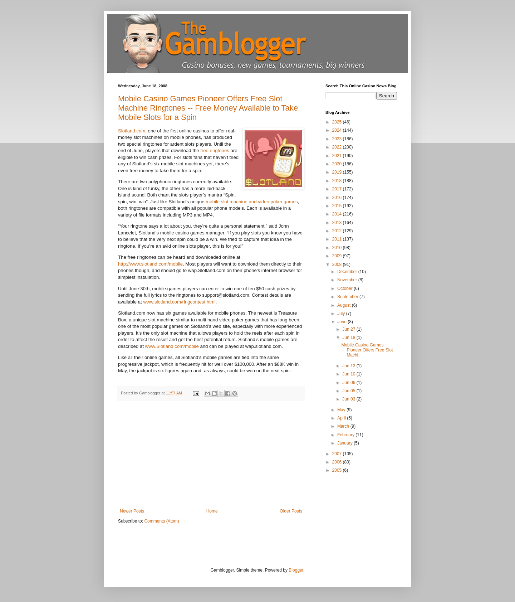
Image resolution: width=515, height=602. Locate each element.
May (342, 409)
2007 (337, 453)
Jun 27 (349, 329)
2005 (337, 470)
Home (212, 511)
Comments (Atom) (161, 521)
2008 (337, 264)
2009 (337, 255)
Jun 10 (349, 374)
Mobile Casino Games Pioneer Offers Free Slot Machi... (367, 350)
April (342, 418)
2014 (337, 214)
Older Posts (291, 511)
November (347, 279)
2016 (337, 197)
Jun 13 (349, 365)
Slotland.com (131, 130)
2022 (337, 147)
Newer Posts (132, 511)
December (347, 271)
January (345, 443)
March (343, 426)
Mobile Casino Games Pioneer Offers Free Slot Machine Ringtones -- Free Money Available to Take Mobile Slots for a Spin (208, 108)
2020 (337, 163)
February (346, 434)
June (342, 321)
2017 (337, 188)
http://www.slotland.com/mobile (150, 264)
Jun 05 (349, 390)
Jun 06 (349, 382)
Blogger (296, 570)
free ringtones (215, 150)
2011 (337, 239)
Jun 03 (349, 399)
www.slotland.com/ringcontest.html (179, 302)
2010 (337, 247)
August (344, 305)
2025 (337, 122)
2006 (337, 462)
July (341, 313)
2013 (337, 222)
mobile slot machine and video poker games (252, 201)
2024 (337, 130)
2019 (337, 172)
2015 (337, 205)
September (348, 296)
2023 (337, 138)
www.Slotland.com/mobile (172, 346)
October (345, 288)
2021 (337, 155)
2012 (337, 230)
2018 (337, 180)
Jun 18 (349, 337)
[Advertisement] (211, 455)
